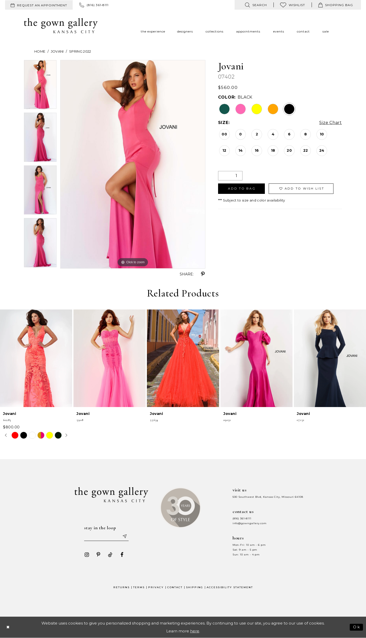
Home (39, 51)
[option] (40, 86)
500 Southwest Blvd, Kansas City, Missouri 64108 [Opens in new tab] (268, 497)
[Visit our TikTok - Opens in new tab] (110, 554)
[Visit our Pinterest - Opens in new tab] (98, 554)
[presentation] (36, 358)
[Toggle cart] (336, 5)
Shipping (194, 587)
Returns (121, 587)
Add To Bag (242, 189)
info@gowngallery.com (250, 523)
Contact (174, 587)
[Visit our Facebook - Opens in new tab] (121, 554)
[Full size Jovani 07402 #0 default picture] (132, 164)
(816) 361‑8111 (242, 518)
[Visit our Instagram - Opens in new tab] (86, 554)
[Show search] (255, 5)
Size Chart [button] (330, 122)
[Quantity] (230, 175)
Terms (139, 587)
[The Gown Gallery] (61, 25)
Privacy (156, 587)
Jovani (57, 51)
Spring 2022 (80, 51)
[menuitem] (39, 5)
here (194, 631)
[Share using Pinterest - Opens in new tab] (202, 274)
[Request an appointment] (39, 5)
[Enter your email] (106, 536)
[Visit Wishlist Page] (292, 5)
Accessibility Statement (230, 587)
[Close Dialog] (8, 627)
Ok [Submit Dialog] (356, 627)
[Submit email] (124, 536)
